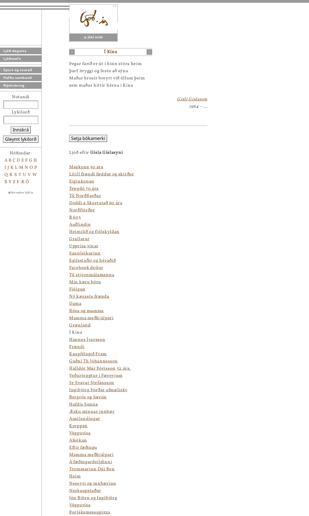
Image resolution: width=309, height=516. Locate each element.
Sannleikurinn (85, 253)
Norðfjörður (82, 210)
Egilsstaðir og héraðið (92, 261)
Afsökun (78, 440)
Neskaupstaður (85, 491)
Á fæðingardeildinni (90, 462)
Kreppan (78, 426)
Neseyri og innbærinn (92, 484)
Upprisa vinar (83, 246)
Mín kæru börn (85, 282)
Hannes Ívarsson (87, 340)
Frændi (76, 347)
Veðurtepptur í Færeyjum (96, 376)
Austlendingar (84, 419)
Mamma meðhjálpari (91, 318)
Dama (75, 304)
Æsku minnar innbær (92, 412)
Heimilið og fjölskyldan (94, 232)
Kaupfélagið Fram (88, 354)
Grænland (80, 325)
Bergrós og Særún (88, 397)
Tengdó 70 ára (84, 189)
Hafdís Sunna (83, 404)
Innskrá (21, 130)
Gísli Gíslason (192, 99)
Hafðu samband (17, 77)
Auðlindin (80, 225)
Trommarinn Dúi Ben (92, 469)
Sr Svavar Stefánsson (91, 383)
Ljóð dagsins (14, 50)
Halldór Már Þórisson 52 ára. (100, 368)
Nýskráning (14, 85)
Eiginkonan (81, 181)
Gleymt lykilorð (21, 139)
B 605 (75, 217)
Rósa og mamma (86, 311)
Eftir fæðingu (83, 448)
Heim (75, 476)
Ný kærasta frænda (89, 297)
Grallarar (79, 239)
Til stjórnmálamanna (91, 275)
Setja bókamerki (88, 138)
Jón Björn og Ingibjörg (93, 498)
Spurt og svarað (17, 70)
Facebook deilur (86, 268)
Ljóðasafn (12, 58)
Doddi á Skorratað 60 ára (96, 203)
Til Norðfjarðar (85, 196)
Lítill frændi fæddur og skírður (101, 174)
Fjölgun (77, 289)
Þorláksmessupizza (89, 512)
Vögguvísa (79, 433)
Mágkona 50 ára (86, 167)
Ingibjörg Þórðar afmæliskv (98, 390)
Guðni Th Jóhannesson (93, 361)
